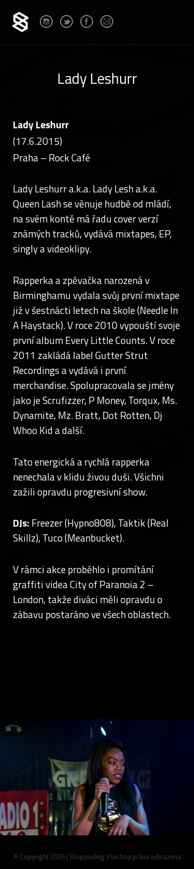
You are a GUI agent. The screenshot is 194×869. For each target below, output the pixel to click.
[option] (97, 792)
